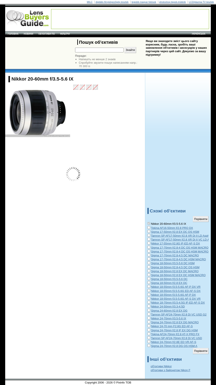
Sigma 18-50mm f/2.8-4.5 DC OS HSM (175, 267)
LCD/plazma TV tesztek (201, 2)
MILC (89, 2)
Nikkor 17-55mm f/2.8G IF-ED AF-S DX (175, 243)
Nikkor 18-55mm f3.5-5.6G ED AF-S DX (176, 291)
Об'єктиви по (46, 34)
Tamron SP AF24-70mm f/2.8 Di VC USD (176, 338)
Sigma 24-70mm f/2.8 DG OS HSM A (174, 346)
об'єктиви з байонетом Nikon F (170, 370)
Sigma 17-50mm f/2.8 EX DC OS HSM (175, 231)
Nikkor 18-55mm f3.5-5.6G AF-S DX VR (176, 298)
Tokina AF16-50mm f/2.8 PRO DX (172, 228)
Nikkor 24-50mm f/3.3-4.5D (168, 306)
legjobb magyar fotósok (144, 2)
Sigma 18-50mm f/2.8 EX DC (169, 283)
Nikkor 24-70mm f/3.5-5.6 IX (168, 318)
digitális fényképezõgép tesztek (112, 2)
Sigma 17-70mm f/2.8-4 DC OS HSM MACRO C (181, 251)
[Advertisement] (130, 19)
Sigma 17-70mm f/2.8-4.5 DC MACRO (175, 255)
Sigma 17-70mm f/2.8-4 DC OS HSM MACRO (179, 247)
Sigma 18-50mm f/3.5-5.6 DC (169, 279)
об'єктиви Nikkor (161, 366)
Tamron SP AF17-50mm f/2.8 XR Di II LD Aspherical (183, 235)
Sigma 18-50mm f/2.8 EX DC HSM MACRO (178, 275)
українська (198, 34)
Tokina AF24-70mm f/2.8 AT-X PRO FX (175, 334)
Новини (28, 34)
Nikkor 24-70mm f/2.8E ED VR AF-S (173, 342)
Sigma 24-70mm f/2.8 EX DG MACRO (175, 322)
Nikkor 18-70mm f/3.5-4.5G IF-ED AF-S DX (178, 302)
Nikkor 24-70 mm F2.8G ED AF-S (172, 326)
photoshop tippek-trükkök (172, 2)
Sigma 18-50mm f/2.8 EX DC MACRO (175, 271)
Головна (13, 34)
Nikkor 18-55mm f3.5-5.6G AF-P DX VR (176, 286)
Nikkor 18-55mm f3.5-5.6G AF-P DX (173, 294)
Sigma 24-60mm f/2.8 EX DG (169, 310)
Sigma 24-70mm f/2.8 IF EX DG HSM (174, 330)
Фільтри (65, 34)
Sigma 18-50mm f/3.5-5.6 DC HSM (173, 263)
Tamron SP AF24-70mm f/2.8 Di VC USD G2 (178, 314)
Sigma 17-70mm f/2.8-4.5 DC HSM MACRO (178, 259)
